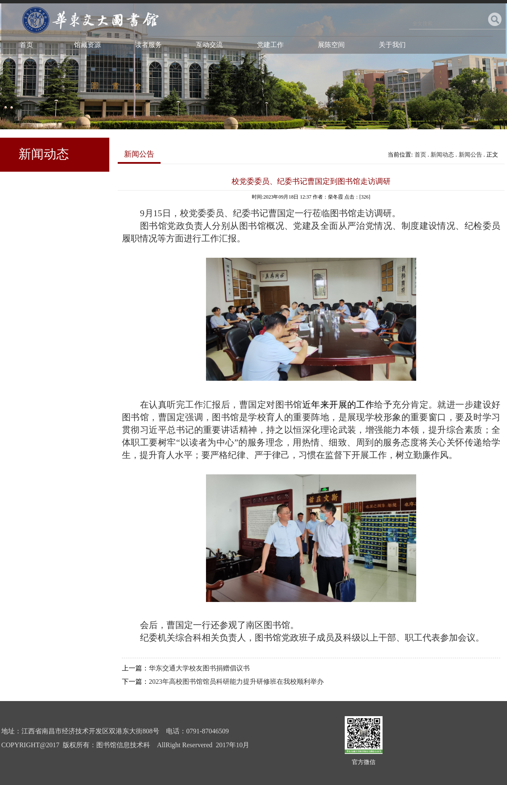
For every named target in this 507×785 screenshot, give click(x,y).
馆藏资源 (87, 44)
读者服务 (148, 44)
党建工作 (270, 44)
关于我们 (392, 44)
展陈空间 (331, 44)
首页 (26, 44)
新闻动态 (442, 155)
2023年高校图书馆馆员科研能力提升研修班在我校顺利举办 (236, 681)
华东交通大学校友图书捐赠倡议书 (199, 668)
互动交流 (209, 44)
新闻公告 (470, 155)
